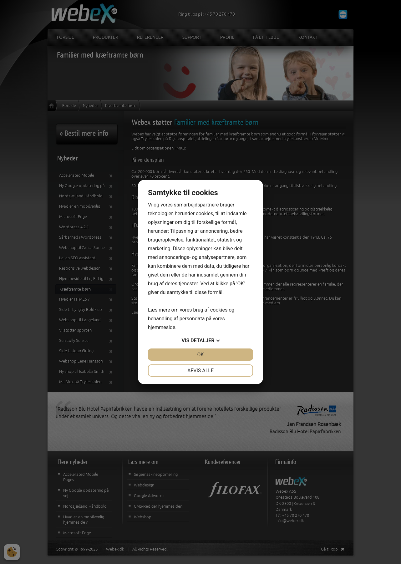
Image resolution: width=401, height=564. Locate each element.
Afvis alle (200, 370)
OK (200, 355)
